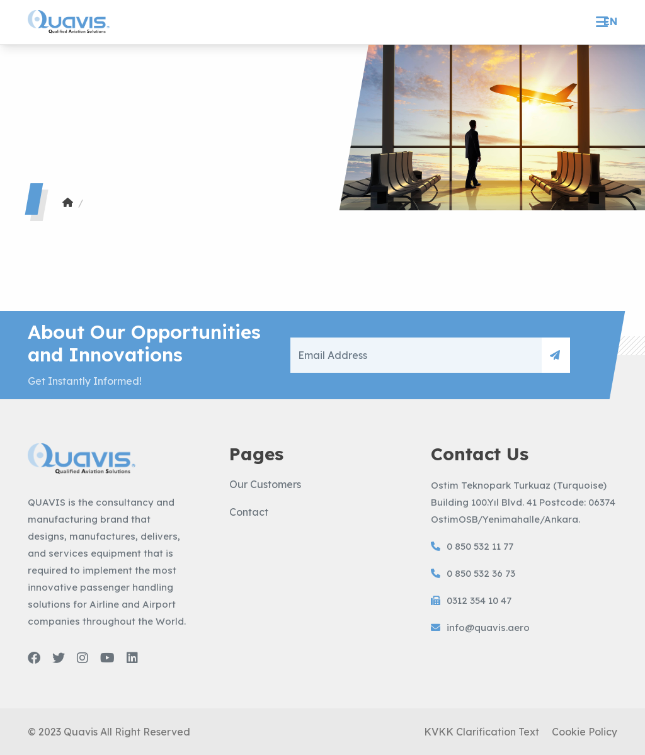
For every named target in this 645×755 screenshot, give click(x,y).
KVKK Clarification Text (481, 731)
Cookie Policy (584, 731)
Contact (248, 512)
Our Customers (265, 484)
